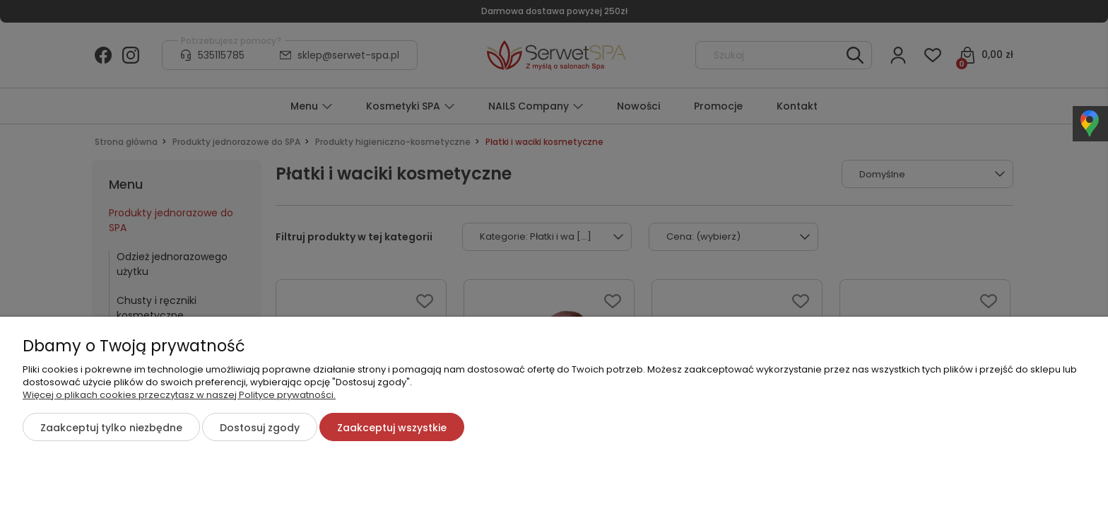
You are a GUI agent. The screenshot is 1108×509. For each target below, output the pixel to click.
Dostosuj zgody (260, 428)
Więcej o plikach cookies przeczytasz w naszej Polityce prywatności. (179, 395)
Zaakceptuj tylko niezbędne (111, 428)
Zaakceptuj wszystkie (392, 428)
